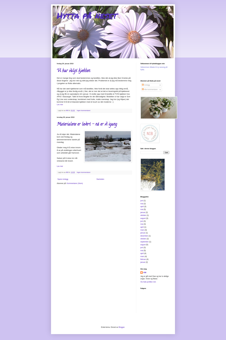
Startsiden (100, 179)
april (142, 207)
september (144, 242)
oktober (143, 215)
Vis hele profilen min (148, 282)
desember (144, 236)
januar (142, 212)
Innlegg (146, 85)
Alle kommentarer (150, 89)
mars (142, 230)
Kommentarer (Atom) (75, 183)
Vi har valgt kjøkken (73, 71)
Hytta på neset (87, 15)
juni (141, 201)
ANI (144, 273)
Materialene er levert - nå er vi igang (87, 124)
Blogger (122, 327)
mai (141, 204)
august (143, 218)
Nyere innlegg (63, 179)
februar (143, 259)
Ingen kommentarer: (84, 110)
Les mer (60, 105)
